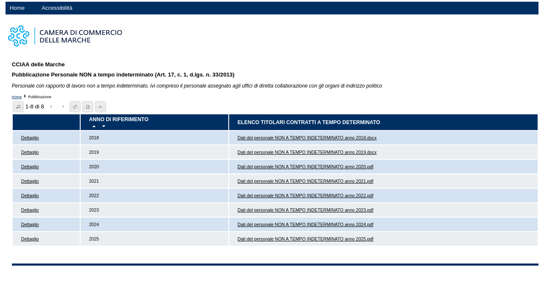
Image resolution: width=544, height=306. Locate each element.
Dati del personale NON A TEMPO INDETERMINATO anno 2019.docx (307, 152)
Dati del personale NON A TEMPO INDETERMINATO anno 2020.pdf (305, 166)
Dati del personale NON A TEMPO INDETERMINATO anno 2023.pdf (305, 209)
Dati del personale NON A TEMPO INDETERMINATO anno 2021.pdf (305, 181)
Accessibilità (57, 8)
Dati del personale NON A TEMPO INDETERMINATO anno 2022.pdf (305, 195)
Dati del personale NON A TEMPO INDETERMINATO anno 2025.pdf (305, 238)
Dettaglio (30, 137)
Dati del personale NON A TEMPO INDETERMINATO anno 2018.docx (307, 137)
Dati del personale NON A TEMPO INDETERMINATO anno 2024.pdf (305, 224)
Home (17, 8)
